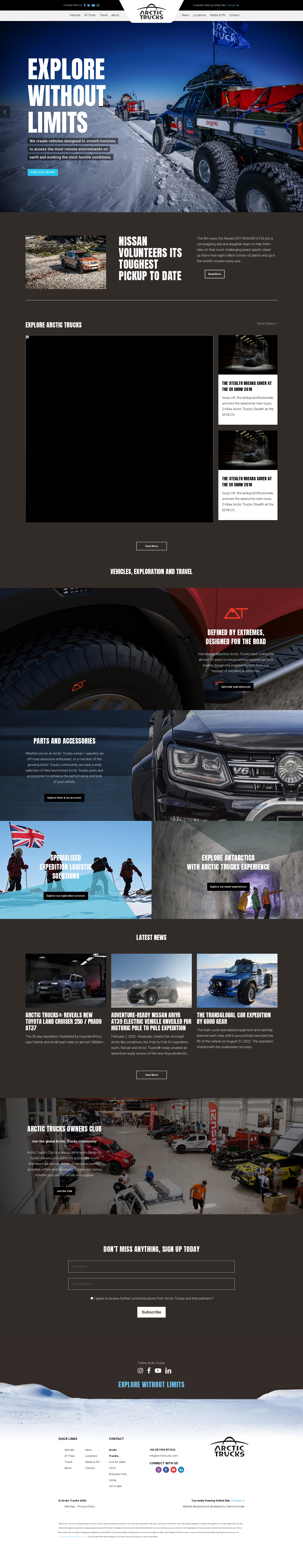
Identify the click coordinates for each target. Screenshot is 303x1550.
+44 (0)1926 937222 (162, 1449)
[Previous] (5, 112)
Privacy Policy (86, 1506)
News (185, 15)
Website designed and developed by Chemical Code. (214, 1506)
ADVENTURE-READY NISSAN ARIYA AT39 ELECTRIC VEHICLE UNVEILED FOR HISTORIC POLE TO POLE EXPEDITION (151, 1021)
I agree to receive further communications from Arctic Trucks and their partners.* (154, 1298)
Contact (234, 15)
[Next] (298, 112)
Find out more (43, 172)
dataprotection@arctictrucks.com (72, 1536)
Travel (103, 15)
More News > (267, 323)
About (115, 15)
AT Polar (90, 15)
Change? (232, 5)
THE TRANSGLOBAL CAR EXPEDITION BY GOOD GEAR (234, 1018)
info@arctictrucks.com (163, 1455)
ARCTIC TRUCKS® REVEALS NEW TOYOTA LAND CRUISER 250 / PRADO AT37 (64, 1021)
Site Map (69, 1506)
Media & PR (217, 15)
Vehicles (75, 15)
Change (238, 1500)
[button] (151, 551)
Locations (199, 15)
